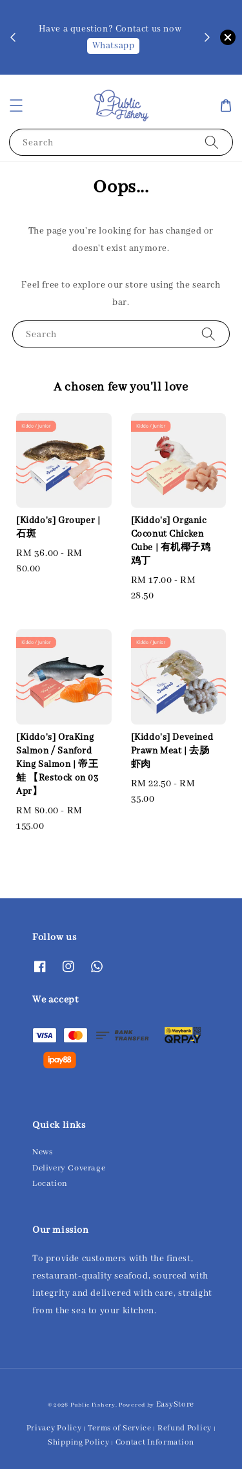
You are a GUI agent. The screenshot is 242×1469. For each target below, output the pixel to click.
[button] (16, 105)
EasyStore (175, 1404)
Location (50, 1183)
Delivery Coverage (68, 1168)
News (42, 1152)
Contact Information (155, 1442)
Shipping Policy (79, 1442)
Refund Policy (184, 1428)
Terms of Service (120, 1428)
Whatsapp (113, 45)
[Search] (211, 141)
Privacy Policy (54, 1428)
